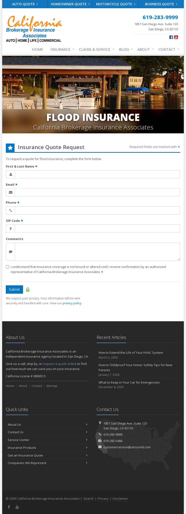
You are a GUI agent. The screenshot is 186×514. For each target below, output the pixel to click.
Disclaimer (120, 498)
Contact (167, 49)
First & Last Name (22, 166)
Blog (125, 49)
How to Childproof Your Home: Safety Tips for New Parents (138, 370)
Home (37, 49)
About (144, 49)
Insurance (61, 49)
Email (12, 184)
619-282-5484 (112, 441)
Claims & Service (95, 49)
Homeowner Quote (70, 4)
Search (88, 498)
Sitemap (51, 386)
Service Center (47, 440)
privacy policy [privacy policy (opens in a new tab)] (71, 303)
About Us (47, 424)
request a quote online (60, 363)
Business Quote (161, 4)
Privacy (103, 498)
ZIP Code (14, 220)
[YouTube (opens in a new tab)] (176, 37)
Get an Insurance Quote (47, 455)
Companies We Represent (47, 463)
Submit (14, 289)
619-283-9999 (112, 434)
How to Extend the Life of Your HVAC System (138, 355)
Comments (14, 239)
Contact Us (47, 432)
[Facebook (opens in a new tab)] (171, 37)
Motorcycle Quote (115, 4)
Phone (13, 202)
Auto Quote (25, 4)
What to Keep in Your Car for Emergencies (138, 385)
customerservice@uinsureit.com (127, 447)
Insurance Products (47, 447)
